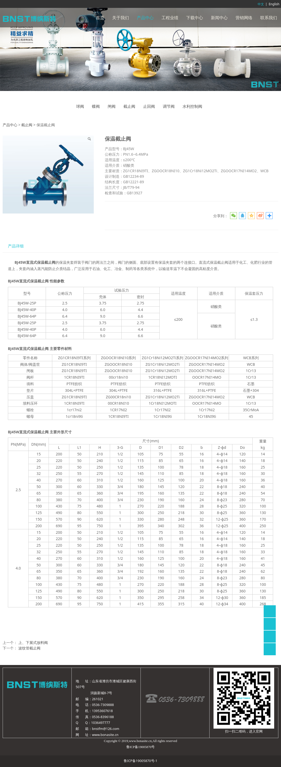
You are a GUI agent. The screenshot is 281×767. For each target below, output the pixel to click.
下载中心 (194, 18)
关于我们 (120, 18)
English (274, 4)
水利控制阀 (192, 106)
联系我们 (268, 18)
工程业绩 (170, 18)
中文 (261, 4)
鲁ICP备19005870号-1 (140, 761)
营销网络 (244, 18)
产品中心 (145, 18)
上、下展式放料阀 (33, 642)
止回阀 (149, 106)
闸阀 (112, 106)
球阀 (80, 106)
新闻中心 (219, 18)
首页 (100, 18)
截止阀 (129, 106)
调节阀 (169, 106)
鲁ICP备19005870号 (140, 747)
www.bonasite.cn (105, 735)
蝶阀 (96, 106)
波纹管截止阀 (29, 648)
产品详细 (16, 246)
